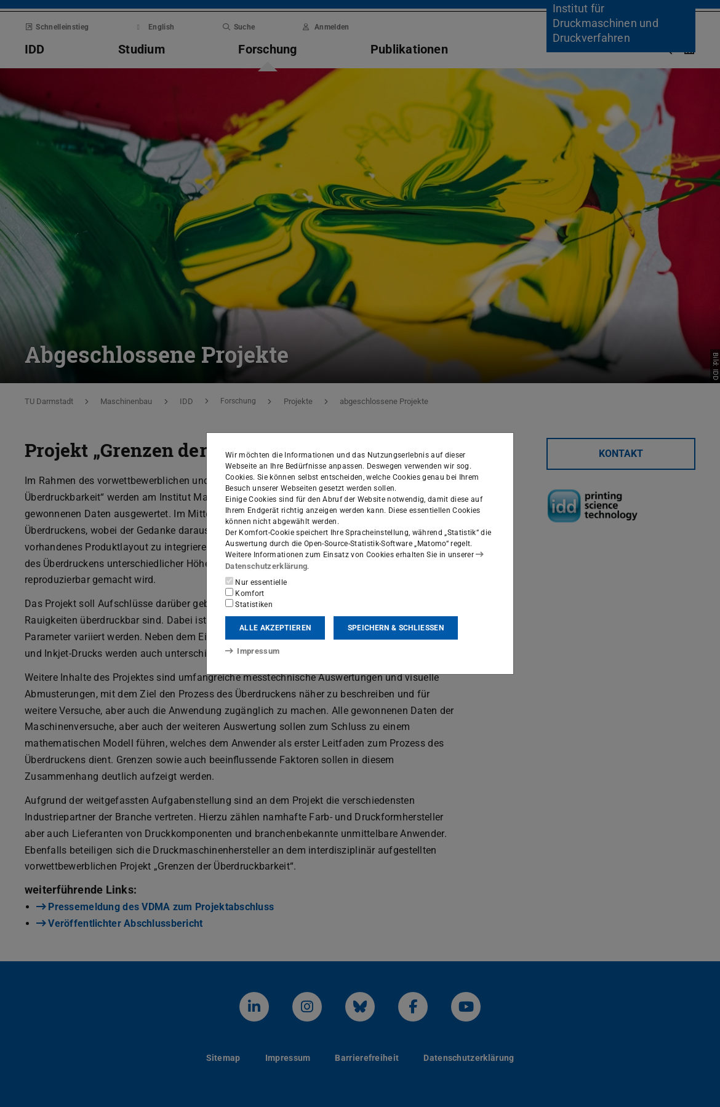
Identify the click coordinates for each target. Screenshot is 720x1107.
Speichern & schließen (396, 628)
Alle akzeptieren (275, 628)
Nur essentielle (256, 582)
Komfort (245, 593)
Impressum (250, 650)
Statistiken (249, 604)
